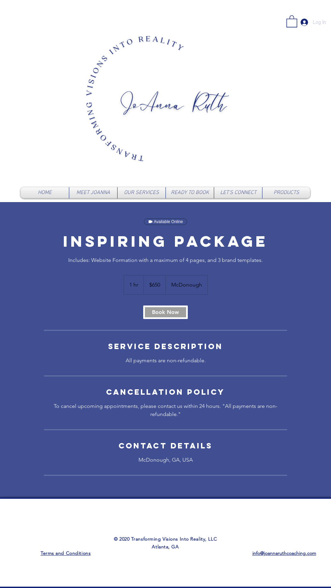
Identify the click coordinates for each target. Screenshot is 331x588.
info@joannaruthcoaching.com (284, 553)
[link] (291, 21)
